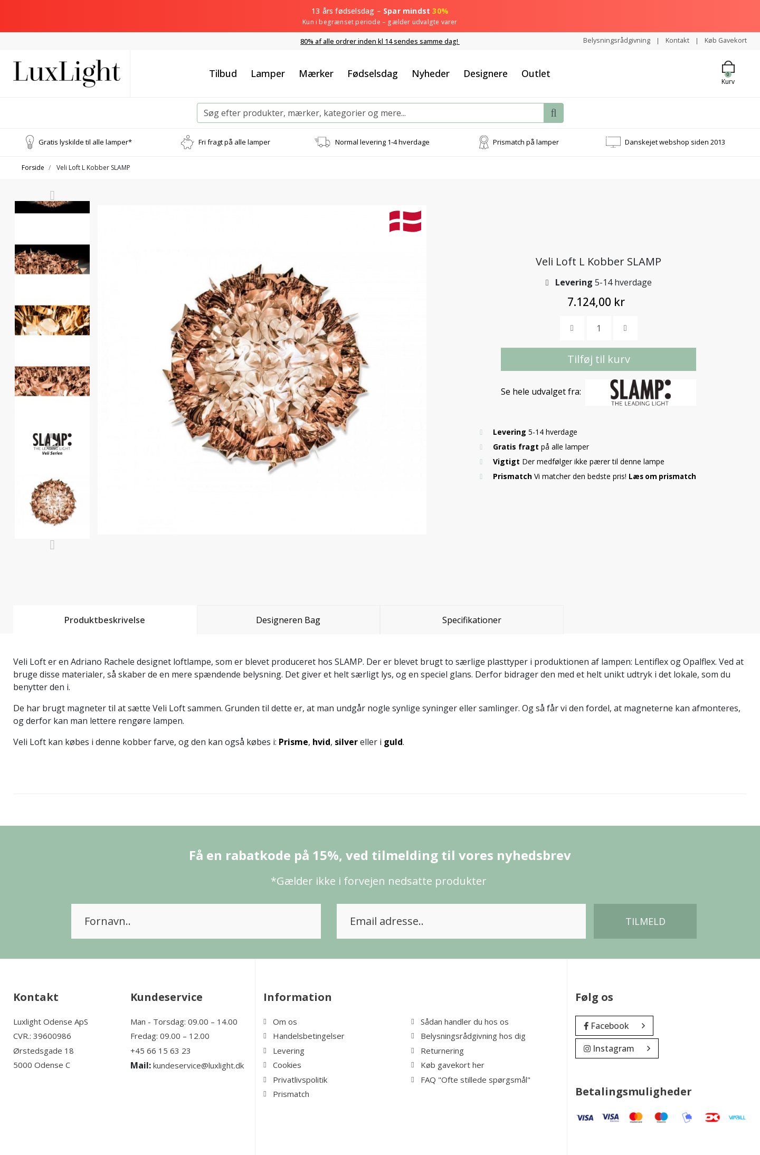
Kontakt (671, 40)
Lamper (268, 72)
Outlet (535, 72)
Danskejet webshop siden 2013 (675, 141)
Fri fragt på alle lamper (234, 141)
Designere (485, 72)
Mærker (316, 72)
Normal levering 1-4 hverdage (382, 141)
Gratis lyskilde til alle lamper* (85, 141)
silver (346, 741)
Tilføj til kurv (598, 358)
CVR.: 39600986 (42, 1035)
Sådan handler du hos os (460, 1021)
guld (393, 741)
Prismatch (286, 1094)
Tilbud (223, 72)
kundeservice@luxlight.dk (198, 1065)
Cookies (282, 1064)
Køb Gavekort (723, 40)
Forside (33, 167)
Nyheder (431, 72)
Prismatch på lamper (526, 141)
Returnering (437, 1050)
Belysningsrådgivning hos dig (468, 1035)
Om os (280, 1021)
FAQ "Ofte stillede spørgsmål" (470, 1079)
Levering (284, 1050)
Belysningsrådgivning (606, 40)
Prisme (293, 741)
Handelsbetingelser (304, 1035)
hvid (321, 741)
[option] (52, 243)
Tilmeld (645, 920)
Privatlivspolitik (295, 1079)
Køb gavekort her (447, 1064)
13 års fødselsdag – (380, 16)
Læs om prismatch (664, 476)
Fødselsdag (372, 72)
